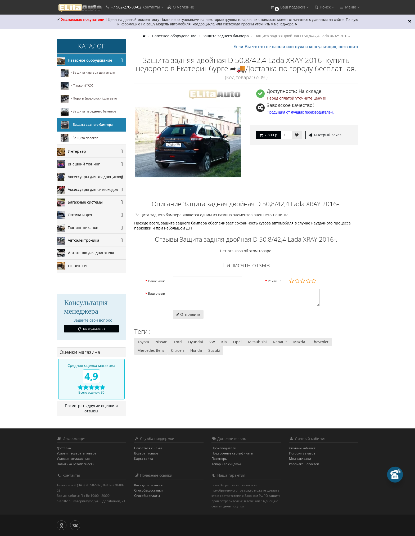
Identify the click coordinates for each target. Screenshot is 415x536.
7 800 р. (268, 134)
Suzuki (214, 350)
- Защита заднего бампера (87, 125)
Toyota (143, 341)
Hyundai (195, 341)
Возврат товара (146, 453)
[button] (289, 7)
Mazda (299, 341)
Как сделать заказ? (148, 485)
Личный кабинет (302, 448)
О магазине (180, 7)
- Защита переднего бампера (88, 112)
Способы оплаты (147, 495)
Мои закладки (300, 458)
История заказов (302, 453)
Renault (280, 341)
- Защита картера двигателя (88, 73)
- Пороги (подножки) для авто (89, 99)
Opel (237, 341)
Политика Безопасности (75, 464)
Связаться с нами (148, 448)
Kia (224, 341)
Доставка (64, 448)
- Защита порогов (79, 138)
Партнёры (219, 458)
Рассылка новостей (304, 464)
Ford (178, 341)
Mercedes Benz (151, 350)
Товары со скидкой (226, 464)
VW (212, 341)
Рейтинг (274, 281)
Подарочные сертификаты (232, 453)
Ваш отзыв (156, 293)
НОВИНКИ (72, 266)
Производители (223, 448)
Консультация (91, 329)
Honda (196, 350)
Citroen (177, 350)
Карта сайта (143, 458)
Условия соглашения (73, 458)
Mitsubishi (257, 341)
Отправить (188, 314)
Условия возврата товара (76, 453)
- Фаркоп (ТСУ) (77, 86)
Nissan (161, 341)
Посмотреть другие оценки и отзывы (91, 408)
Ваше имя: (156, 281)
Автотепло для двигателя (85, 253)
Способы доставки (148, 490)
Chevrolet (320, 341)
